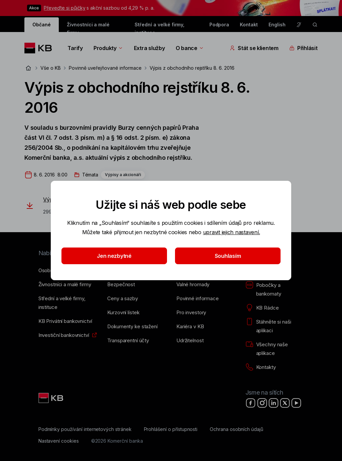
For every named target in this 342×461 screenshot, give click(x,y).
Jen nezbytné (114, 256)
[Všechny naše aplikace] (274, 349)
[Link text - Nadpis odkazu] (51, 398)
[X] (285, 403)
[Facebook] (250, 403)
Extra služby (149, 48)
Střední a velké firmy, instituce (159, 27)
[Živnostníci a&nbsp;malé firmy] (64, 284)
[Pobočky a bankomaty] (274, 289)
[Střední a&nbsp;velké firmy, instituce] (67, 303)
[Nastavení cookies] (58, 441)
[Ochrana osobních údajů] (236, 429)
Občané (41, 24)
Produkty (108, 48)
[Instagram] (262, 403)
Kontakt (249, 24)
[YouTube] (296, 403)
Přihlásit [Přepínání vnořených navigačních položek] (303, 48)
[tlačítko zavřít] (312, 8)
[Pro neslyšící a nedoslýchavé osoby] (299, 24)
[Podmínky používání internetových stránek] (85, 429)
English (277, 24)
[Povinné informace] (197, 298)
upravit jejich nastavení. (231, 232)
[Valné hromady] (192, 284)
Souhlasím (228, 256)
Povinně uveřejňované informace (105, 68)
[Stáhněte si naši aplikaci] (274, 326)
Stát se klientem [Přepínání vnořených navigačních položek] (254, 48)
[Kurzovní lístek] (123, 312)
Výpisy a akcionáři (123, 174)
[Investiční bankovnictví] (63, 335)
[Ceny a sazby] (122, 298)
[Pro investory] (191, 312)
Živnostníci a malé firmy (88, 27)
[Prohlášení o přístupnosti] (171, 429)
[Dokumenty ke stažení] (132, 326)
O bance (190, 48)
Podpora (219, 24)
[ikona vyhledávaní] (315, 24)
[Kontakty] (260, 367)
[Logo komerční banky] (40, 48)
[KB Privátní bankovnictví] (65, 321)
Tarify (74, 48)
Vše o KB (50, 68)
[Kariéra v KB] (190, 326)
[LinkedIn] (273, 403)
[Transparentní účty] (128, 340)
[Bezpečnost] (121, 284)
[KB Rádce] (262, 308)
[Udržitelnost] (189, 340)
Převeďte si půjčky (64, 8)
